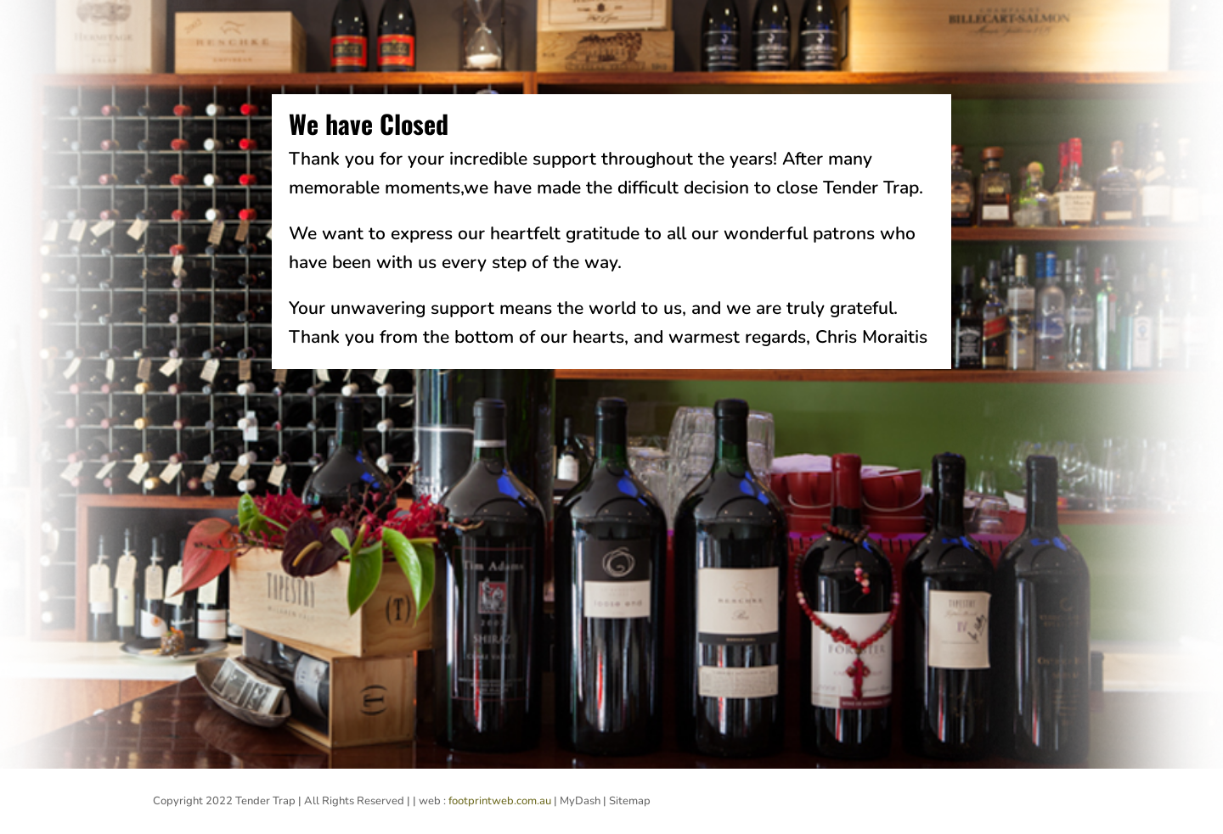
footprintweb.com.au (499, 801)
